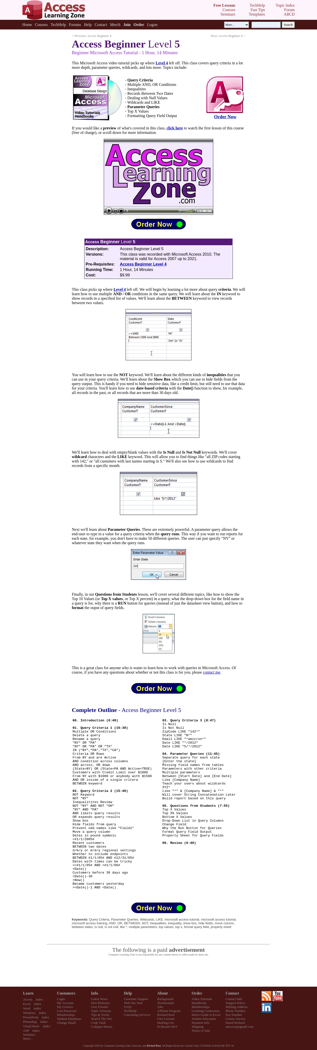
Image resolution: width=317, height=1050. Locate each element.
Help (88, 25)
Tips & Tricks (100, 1015)
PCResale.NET (167, 1026)
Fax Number (234, 1015)
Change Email (66, 1023)
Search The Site (101, 1019)
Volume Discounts (204, 1019)
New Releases (100, 1003)
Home (27, 25)
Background (165, 999)
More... (28, 1038)
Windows (29, 1013)
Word (26, 1008)
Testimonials (165, 1003)
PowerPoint (30, 1017)
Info (94, 993)
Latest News (99, 999)
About (162, 993)
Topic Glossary (101, 1011)
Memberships (66, 1015)
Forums (75, 25)
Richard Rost (166, 1015)
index (39, 999)
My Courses (65, 1007)
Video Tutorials (202, 999)
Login (61, 999)
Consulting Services (137, 1015)
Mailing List (165, 1023)
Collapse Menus (101, 1026)
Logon (152, 25)
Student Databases (69, 1019)
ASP (26, 1030)
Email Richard (235, 1023)
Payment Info (201, 1023)
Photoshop (30, 1022)
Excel (26, 1004)
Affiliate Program (169, 1011)
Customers (66, 993)
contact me (211, 672)
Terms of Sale (201, 1030)
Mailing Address (236, 1007)
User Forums (99, 1007)
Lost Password (66, 1011)
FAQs (128, 1007)
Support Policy (235, 1003)
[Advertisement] (158, 971)
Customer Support (136, 999)
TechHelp (58, 25)
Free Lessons (166, 1019)
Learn (28, 993)
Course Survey (235, 1019)
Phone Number (235, 1011)
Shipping (198, 1026)
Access (27, 999)
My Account (65, 1003)
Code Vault (98, 1023)
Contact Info (234, 999)
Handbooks (199, 1003)
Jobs (160, 1007)
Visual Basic (31, 1026)
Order (197, 993)
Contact (101, 25)
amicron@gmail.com (240, 1026)
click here (175, 128)
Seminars (29, 1034)
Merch (115, 25)
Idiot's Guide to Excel (206, 1015)
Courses (41, 25)
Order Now (225, 116)
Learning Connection (206, 1011)
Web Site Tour (133, 1003)
